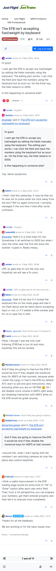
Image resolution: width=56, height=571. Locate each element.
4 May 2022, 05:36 (30, 295)
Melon (8, 295)
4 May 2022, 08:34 (38, 364)
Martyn (8, 516)
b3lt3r (8, 191)
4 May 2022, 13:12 (41, 516)
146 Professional (10, 39)
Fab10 (8, 336)
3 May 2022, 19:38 (33, 232)
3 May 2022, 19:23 (29, 191)
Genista (9, 115)
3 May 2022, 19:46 (30, 264)
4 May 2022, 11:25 (35, 420)
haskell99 (10, 232)
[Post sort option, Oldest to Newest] (6, 48)
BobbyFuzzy (11, 420)
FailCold (9, 476)
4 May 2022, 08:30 (30, 336)
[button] (4, 567)
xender (8, 58)
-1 (51, 507)
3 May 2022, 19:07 (31, 115)
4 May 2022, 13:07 (31, 476)
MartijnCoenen (12, 364)
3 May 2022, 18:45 (30, 58)
